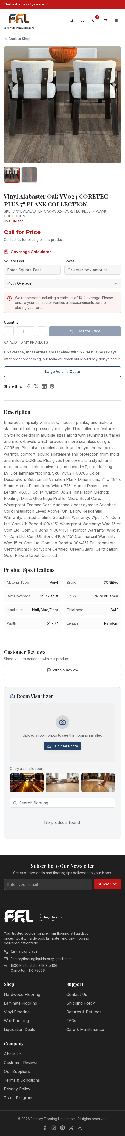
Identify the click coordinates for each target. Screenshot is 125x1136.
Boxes (69, 261)
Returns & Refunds (83, 1012)
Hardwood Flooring (22, 994)
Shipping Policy (80, 1003)
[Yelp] (80, 1127)
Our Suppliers (17, 1071)
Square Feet (14, 261)
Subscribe (107, 884)
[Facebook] (44, 1127)
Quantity (11, 322)
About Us (13, 1053)
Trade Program (18, 1097)
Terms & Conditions (22, 1080)
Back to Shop (17, 39)
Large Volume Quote (62, 371)
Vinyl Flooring (17, 1012)
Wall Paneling (16, 1020)
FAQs (71, 1020)
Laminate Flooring (20, 1003)
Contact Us (76, 994)
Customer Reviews (21, 1062)
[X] (71, 1127)
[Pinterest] (62, 1127)
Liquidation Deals (19, 1029)
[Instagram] (53, 1127)
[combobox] (62, 283)
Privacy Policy (17, 1089)
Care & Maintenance (85, 1029)
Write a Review (62, 670)
